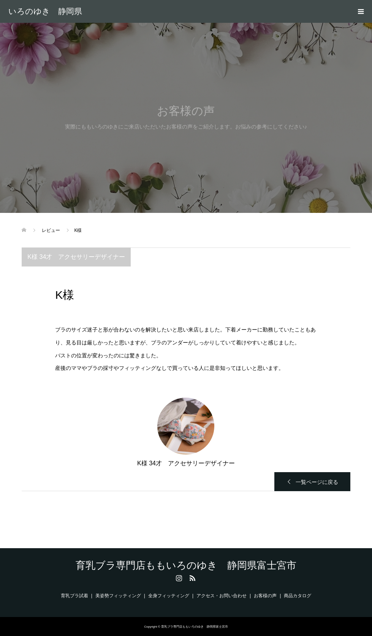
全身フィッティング (168, 595)
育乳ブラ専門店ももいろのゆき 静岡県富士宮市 (45, 11)
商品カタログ (297, 595)
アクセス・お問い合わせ (221, 595)
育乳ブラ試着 (74, 595)
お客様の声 (265, 595)
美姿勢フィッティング (118, 595)
